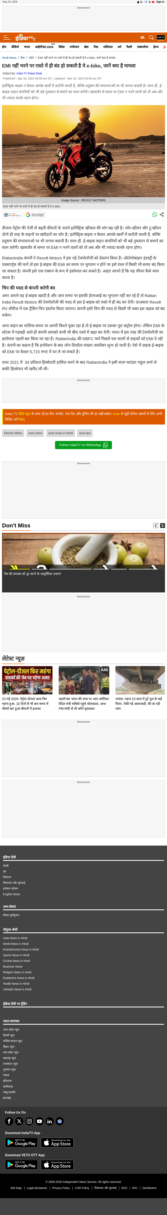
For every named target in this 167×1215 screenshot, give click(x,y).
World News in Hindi (16, 943)
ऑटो (31, 57)
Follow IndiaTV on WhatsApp (83, 445)
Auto (116, 414)
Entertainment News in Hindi (21, 949)
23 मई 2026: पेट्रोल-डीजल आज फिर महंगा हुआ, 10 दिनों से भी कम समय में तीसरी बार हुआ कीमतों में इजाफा (25, 675)
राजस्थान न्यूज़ (10, 1063)
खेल (86, 47)
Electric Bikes (13, 433)
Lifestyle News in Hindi (17, 989)
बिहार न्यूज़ (8, 1046)
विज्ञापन (7, 877)
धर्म (119, 47)
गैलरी (129, 47)
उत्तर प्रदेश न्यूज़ (11, 1029)
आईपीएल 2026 (44, 47)
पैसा (96, 47)
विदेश (62, 47)
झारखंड (7, 1098)
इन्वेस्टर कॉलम (10, 888)
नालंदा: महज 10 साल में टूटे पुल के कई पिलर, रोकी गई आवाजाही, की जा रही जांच (138, 675)
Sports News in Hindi (16, 955)
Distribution (149, 1188)
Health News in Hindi (16, 983)
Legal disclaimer (37, 1188)
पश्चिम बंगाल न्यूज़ (12, 1041)
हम (4, 871)
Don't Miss (16, 525)
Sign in (160, 1)
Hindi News (9, 57)
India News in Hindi (15, 938)
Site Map (16, 1188)
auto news (35, 433)
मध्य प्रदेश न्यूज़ (10, 1052)
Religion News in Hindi (17, 972)
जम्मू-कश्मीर (9, 1092)
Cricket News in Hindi (16, 960)
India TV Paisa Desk (29, 73)
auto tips (85, 433)
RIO (134, 1188)
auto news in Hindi (60, 433)
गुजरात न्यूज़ (9, 1069)
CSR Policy (82, 1188)
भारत (27, 47)
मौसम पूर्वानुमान (11, 915)
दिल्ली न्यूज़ (8, 1035)
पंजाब (6, 1075)
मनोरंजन (74, 47)
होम (4, 47)
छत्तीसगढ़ (8, 1086)
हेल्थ (155, 47)
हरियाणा (7, 1080)
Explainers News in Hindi (18, 978)
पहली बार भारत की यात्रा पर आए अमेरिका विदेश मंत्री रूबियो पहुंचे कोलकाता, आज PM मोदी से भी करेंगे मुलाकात (84, 675)
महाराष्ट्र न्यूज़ (9, 1058)
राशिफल (108, 47)
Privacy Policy (61, 1188)
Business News (12, 966)
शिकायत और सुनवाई (14, 882)
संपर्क (6, 865)
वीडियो (15, 47)
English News (11, 894)
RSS (124, 1188)
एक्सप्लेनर (142, 47)
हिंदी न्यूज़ (25, 414)
